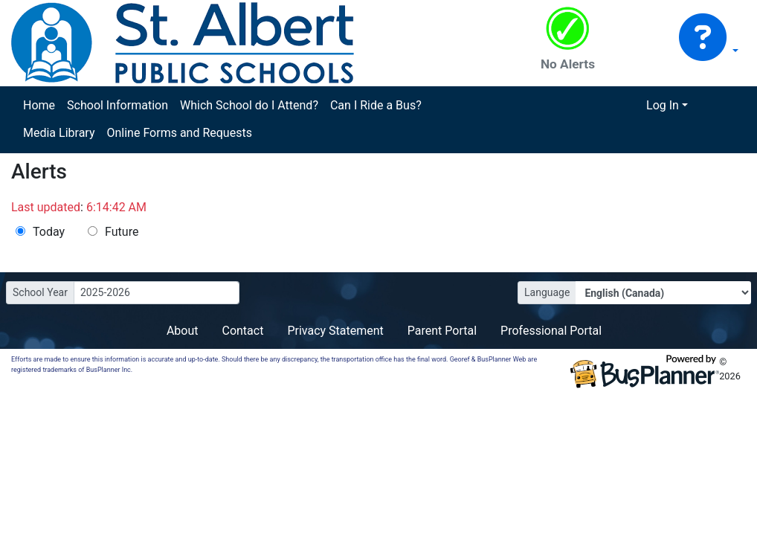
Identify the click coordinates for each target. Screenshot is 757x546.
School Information (117, 105)
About (183, 331)
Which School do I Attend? (249, 105)
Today (49, 232)
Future (121, 232)
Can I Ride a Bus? (376, 105)
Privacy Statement (335, 331)
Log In (662, 105)
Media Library (58, 133)
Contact (242, 331)
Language (547, 292)
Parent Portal (442, 331)
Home (39, 105)
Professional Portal (551, 331)
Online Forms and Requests (178, 133)
